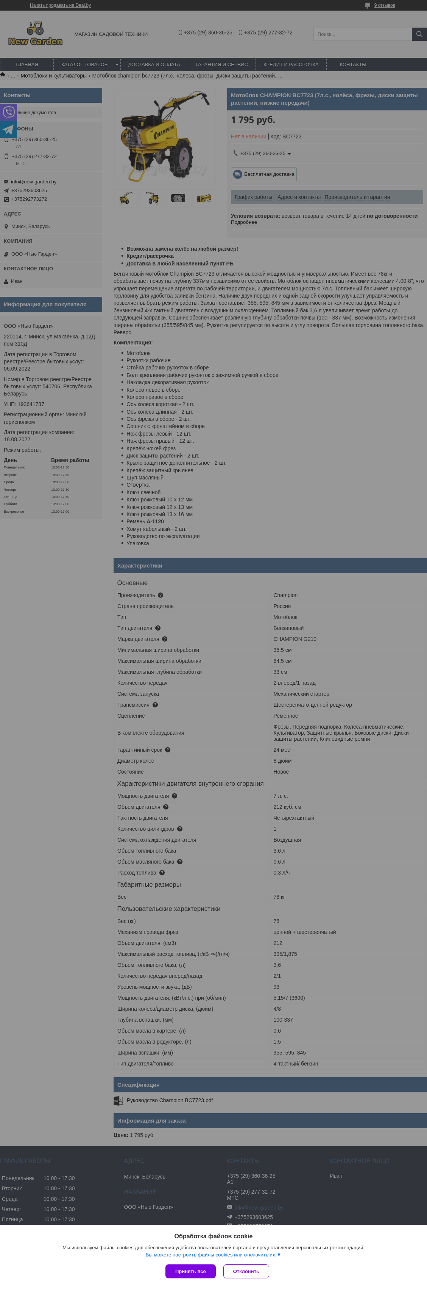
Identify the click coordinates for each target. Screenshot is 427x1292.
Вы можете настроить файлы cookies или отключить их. (210, 1255)
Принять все (190, 1271)
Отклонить (246, 1271)
